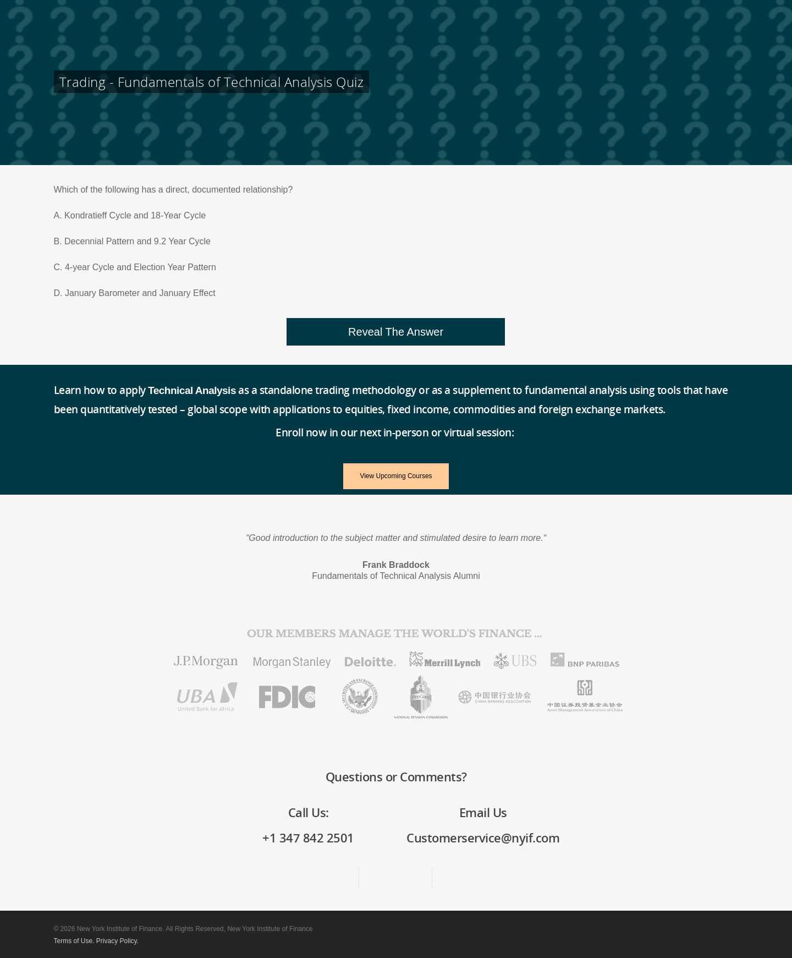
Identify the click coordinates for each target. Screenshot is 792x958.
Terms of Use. (74, 941)
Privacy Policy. (117, 941)
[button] (396, 332)
